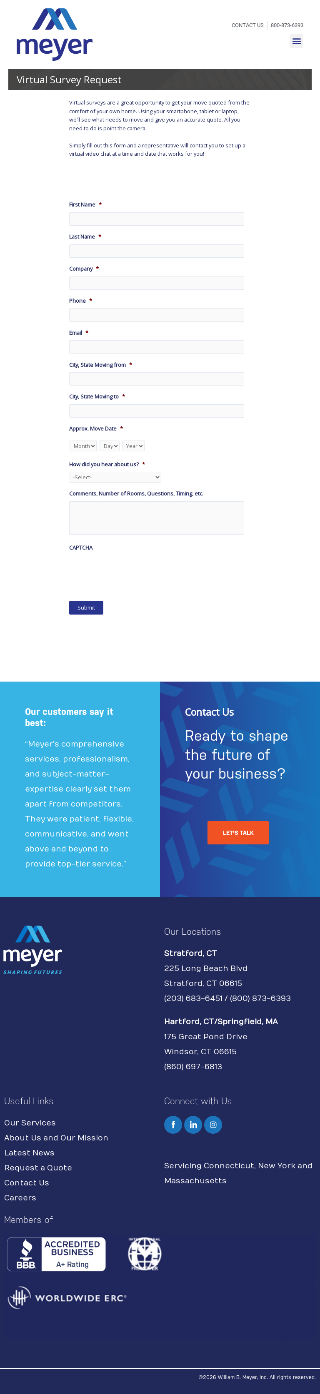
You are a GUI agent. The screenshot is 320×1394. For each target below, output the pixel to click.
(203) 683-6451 (193, 998)
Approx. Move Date (96, 428)
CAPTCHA (80, 547)
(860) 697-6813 (193, 1067)
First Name (85, 204)
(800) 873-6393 (260, 998)
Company (84, 268)
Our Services (30, 1123)
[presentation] (132, 571)
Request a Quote (38, 1168)
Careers (20, 1198)
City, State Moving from (100, 364)
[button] (296, 41)
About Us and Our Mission (56, 1138)
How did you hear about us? (107, 464)
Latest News (29, 1153)
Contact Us (26, 1183)
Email (78, 332)
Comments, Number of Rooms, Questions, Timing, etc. (136, 493)
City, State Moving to (97, 396)
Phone (80, 300)
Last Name (85, 236)
